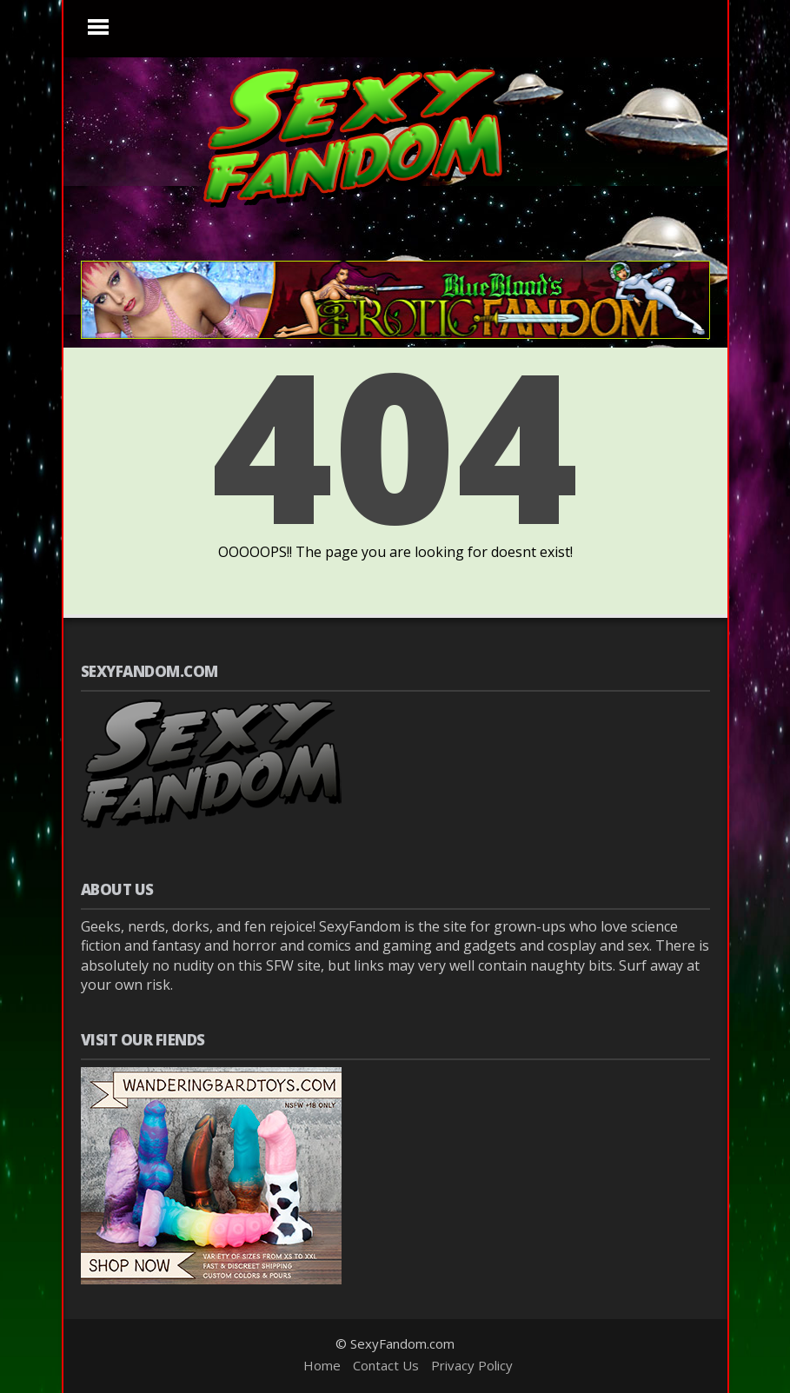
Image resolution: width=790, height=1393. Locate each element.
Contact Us (386, 1365)
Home (322, 1365)
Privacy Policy (472, 1365)
